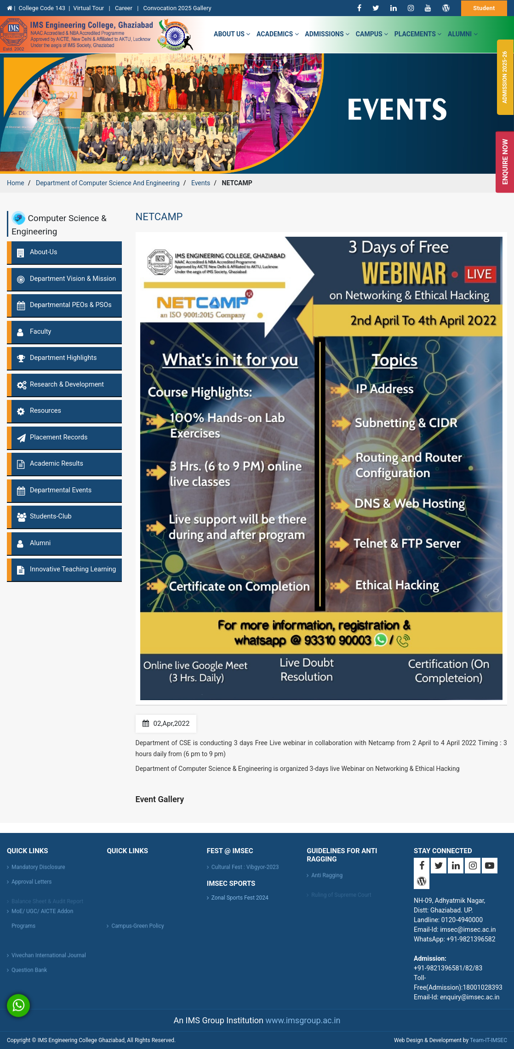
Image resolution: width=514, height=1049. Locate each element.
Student (484, 8)
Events (200, 183)
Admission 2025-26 (505, 77)
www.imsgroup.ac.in (302, 1020)
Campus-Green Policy (137, 928)
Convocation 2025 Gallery (177, 8)
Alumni (463, 34)
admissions (327, 34)
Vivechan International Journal (48, 958)
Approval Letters (31, 884)
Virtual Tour (89, 8)
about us (232, 34)
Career (124, 8)
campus (372, 34)
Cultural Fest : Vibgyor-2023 (245, 870)
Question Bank (29, 972)
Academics (277, 34)
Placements (418, 34)
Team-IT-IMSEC (488, 1040)
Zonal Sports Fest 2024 (239, 898)
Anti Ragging (327, 878)
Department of (108, 183)
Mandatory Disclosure (38, 870)
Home (15, 183)
